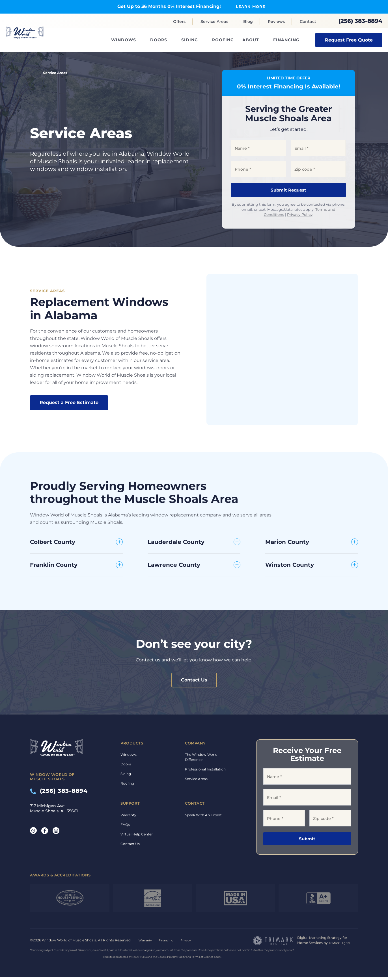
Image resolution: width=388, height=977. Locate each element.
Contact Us (194, 680)
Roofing (223, 39)
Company (195, 743)
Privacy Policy (299, 214)
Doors (158, 39)
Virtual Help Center (136, 834)
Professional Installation (205, 769)
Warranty (128, 815)
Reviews (276, 21)
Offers (179, 21)
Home (32, 73)
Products (131, 743)
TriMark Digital (341, 943)
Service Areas (214, 21)
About (250, 39)
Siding (189, 39)
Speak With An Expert (203, 815)
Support (130, 803)
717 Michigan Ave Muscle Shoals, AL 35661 (54, 808)
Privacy (192, 940)
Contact (308, 21)
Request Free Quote (349, 39)
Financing (286, 39)
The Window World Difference (201, 757)
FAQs (125, 824)
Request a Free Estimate (69, 402)
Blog (248, 21)
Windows (123, 39)
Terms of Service (202, 956)
